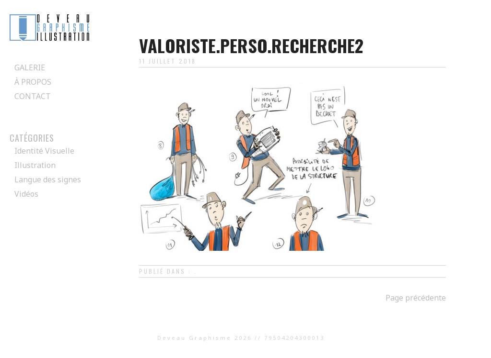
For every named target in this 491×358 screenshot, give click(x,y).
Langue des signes (47, 179)
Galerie (29, 67)
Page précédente (416, 297)
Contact (32, 96)
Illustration (35, 165)
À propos (32, 82)
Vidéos (26, 194)
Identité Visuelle (44, 150)
